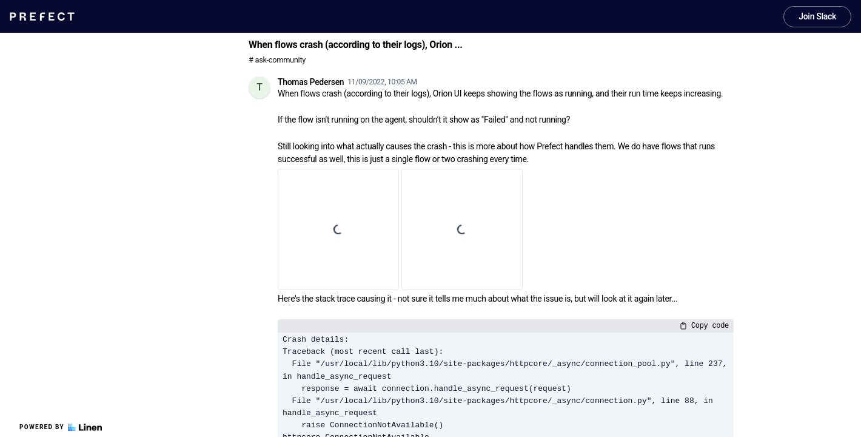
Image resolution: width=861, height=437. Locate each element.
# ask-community (277, 59)
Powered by (60, 427)
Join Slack (817, 16)
